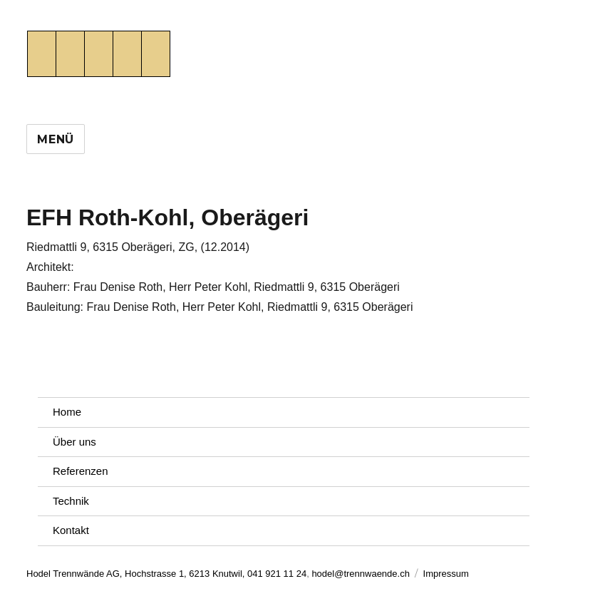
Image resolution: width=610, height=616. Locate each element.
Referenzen (80, 471)
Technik (71, 501)
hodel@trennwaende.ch (360, 573)
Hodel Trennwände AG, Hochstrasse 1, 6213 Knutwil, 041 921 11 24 (166, 573)
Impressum (446, 573)
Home (67, 412)
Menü (55, 139)
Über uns (74, 442)
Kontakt (71, 530)
